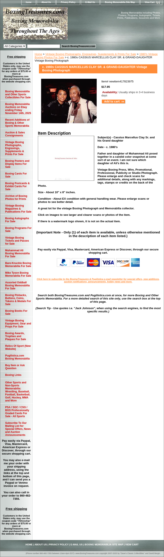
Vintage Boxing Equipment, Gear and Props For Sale (18, 323)
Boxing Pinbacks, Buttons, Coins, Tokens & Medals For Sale (18, 300)
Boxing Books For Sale (16, 312)
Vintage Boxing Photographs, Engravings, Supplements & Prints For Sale (90, 54)
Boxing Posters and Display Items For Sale (17, 163)
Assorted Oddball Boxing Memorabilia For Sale (17, 285)
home (29, 2)
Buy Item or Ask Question (15, 367)
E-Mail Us (90, 2)
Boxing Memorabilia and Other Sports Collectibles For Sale (18, 94)
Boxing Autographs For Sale (17, 220)
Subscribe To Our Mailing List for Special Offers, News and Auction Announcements (18, 429)
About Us (46, 2)
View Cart (150, 2)
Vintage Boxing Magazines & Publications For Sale (18, 208)
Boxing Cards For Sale (16, 175)
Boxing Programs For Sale (18, 230)
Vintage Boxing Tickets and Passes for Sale (17, 240)
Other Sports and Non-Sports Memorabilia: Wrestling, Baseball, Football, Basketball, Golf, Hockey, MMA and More (17, 391)
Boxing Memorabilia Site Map (120, 2)
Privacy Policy (68, 2)
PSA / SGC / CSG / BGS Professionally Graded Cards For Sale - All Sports (17, 412)
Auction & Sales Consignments (15, 134)
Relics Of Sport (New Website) (18, 347)
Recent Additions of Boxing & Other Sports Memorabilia (17, 122)
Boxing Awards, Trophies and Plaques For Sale (15, 336)
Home (38, 54)
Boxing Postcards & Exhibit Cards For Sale (17, 186)
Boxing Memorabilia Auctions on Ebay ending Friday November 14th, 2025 (18, 109)
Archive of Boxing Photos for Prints (16, 197)
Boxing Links (13, 374)
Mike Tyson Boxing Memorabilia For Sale (18, 274)
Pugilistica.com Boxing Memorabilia (17, 357)
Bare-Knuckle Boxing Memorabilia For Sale (18, 265)
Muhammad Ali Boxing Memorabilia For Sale (17, 253)
